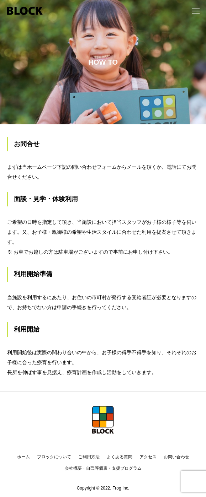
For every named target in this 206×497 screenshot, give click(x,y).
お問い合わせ (176, 456)
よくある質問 (119, 456)
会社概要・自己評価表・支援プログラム (103, 468)
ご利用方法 (89, 456)
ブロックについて (54, 456)
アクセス (148, 456)
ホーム (23, 456)
